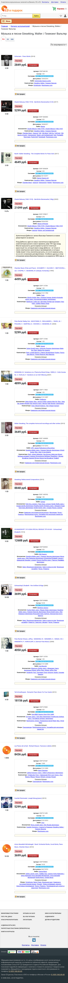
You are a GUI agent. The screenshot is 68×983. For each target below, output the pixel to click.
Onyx (42, 822)
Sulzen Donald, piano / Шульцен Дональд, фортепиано (43, 348)
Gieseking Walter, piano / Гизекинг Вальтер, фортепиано (43, 450)
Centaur (42, 502)
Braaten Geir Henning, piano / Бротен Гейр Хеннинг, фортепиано (44, 403)
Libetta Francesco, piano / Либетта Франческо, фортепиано (45, 773)
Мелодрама (53, 512)
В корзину (33, 65)
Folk (40, 133)
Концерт (39, 884)
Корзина (62, 9)
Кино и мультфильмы (53, 913)
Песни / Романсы (43, 569)
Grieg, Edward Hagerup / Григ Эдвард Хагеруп (45, 406)
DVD (12, 39)
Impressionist (32, 135)
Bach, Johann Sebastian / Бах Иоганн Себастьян (43, 454)
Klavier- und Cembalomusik (45, 135)
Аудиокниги (49, 916)
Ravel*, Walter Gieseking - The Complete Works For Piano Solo (34, 154)
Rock (55, 135)
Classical (35, 133)
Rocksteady (42, 137)
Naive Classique (43, 770)
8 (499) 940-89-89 (15, 971)
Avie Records (43, 666)
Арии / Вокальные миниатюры (32, 567)
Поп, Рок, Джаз (6, 916)
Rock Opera (27, 137)
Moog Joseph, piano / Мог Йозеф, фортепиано (45, 825)
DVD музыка (27, 919)
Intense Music (43, 871)
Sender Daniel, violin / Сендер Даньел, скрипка (48, 508)
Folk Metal (45, 133)
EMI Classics (43, 554)
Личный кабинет (65, 16)
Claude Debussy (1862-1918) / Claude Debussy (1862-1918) (45, 129)
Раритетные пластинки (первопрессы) (15, 928)
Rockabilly (60, 135)
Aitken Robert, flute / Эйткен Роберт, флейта (38, 401)
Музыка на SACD (29, 913)
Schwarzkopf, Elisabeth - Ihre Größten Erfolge (29, 585)
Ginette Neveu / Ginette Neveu (44, 877)
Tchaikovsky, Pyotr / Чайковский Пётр (39, 775)
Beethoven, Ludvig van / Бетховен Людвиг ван (40, 301)
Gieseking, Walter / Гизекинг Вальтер (45, 83)
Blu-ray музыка (29, 916)
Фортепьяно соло (47, 85)
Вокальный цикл (47, 882)
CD (8, 39)
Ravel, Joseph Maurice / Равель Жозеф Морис (40, 352)
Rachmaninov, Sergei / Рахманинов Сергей (39, 721)
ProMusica (43, 399)
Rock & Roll (34, 137)
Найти (36, 16)
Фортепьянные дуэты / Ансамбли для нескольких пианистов (43, 514)
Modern (49, 182)
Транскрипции (27, 727)
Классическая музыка (9, 919)
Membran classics (42, 608)
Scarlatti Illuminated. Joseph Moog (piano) (28, 798)
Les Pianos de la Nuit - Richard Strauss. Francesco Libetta (33, 746)
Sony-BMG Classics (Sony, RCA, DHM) (43, 714)
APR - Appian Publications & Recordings (43, 448)
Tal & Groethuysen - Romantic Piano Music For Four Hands (33, 692)
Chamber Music (27, 133)
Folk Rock (57, 133)
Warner (43, 126)
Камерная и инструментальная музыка (43, 308)
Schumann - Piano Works (22, 56)
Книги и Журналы (7, 931)
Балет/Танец (37, 882)
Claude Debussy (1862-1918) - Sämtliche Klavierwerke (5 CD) (34, 102)
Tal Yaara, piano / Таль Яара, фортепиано (38, 716)
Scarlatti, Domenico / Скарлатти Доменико (39, 827)
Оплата (63, 2)
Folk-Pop (51, 133)
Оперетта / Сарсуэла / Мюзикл (38, 622)
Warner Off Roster (43, 224)
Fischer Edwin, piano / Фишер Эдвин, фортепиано (42, 610)
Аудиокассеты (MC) (8, 925)
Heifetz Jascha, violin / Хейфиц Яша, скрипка (39, 874)
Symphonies (37, 85)
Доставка (54, 2)
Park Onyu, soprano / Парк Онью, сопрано (38, 504)
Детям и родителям (52, 919)
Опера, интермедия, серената (52, 884)
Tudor (43, 295)
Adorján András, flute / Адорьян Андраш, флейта (42, 297)
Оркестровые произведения (25, 886)
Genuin (43, 346)
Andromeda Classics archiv (43, 81)
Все (3, 39)
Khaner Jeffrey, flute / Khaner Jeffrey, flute (44, 670)
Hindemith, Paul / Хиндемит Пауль (36, 672)
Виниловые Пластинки (9, 913)
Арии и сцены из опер (49, 567)
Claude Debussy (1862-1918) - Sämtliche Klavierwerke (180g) (34, 199)
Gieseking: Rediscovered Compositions (27, 479)
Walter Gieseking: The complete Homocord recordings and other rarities (37, 423)
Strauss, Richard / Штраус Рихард (46, 777)
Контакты (45, 2)
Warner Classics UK (43, 178)
